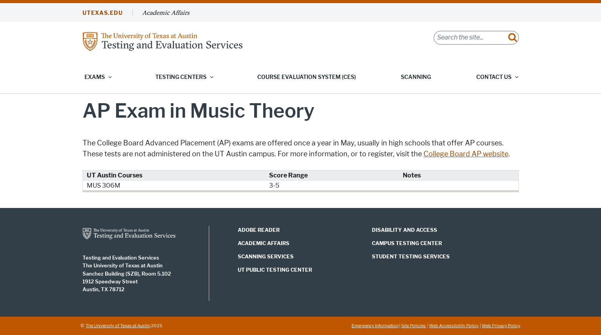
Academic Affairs (165, 12)
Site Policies (413, 325)
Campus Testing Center (407, 243)
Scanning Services (266, 256)
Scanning (416, 77)
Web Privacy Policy (501, 325)
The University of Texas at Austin (118, 325)
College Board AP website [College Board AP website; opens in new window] (465, 154)
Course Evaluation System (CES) (306, 77)
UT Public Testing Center (275, 270)
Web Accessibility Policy (454, 325)
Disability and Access (404, 230)
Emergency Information (375, 325)
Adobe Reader (259, 230)
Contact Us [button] (493, 77)
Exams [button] (94, 77)
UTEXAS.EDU (103, 13)
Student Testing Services (411, 256)
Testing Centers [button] (180, 77)
